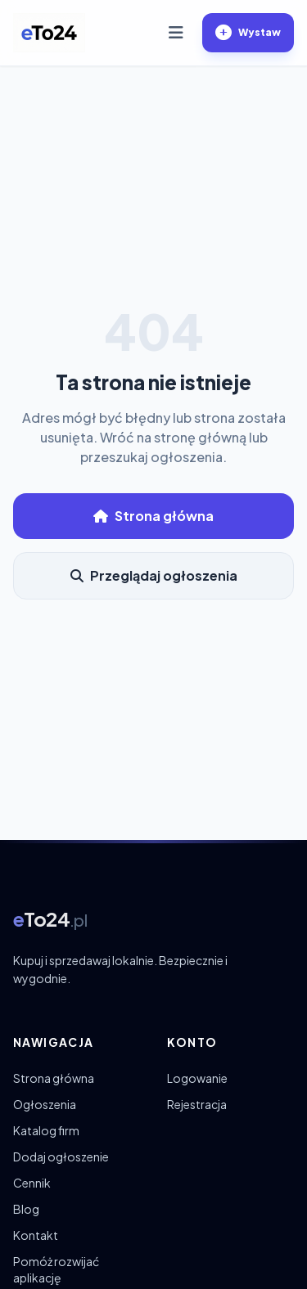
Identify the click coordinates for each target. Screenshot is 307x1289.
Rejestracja (197, 1104)
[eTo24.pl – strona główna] (49, 32)
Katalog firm (46, 1130)
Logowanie (197, 1078)
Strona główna (153, 515)
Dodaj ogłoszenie (61, 1156)
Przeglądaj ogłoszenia (153, 575)
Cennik (32, 1182)
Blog (26, 1208)
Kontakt (35, 1235)
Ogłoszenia (44, 1104)
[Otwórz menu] (176, 32)
